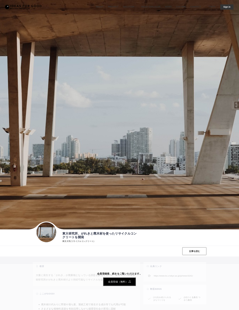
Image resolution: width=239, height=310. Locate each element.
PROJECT (113, 6)
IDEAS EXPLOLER (150, 6)
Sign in (226, 7)
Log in (212, 6)
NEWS (168, 6)
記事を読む (194, 251)
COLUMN (180, 6)
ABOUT (99, 6)
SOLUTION (128, 6)
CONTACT (195, 6)
